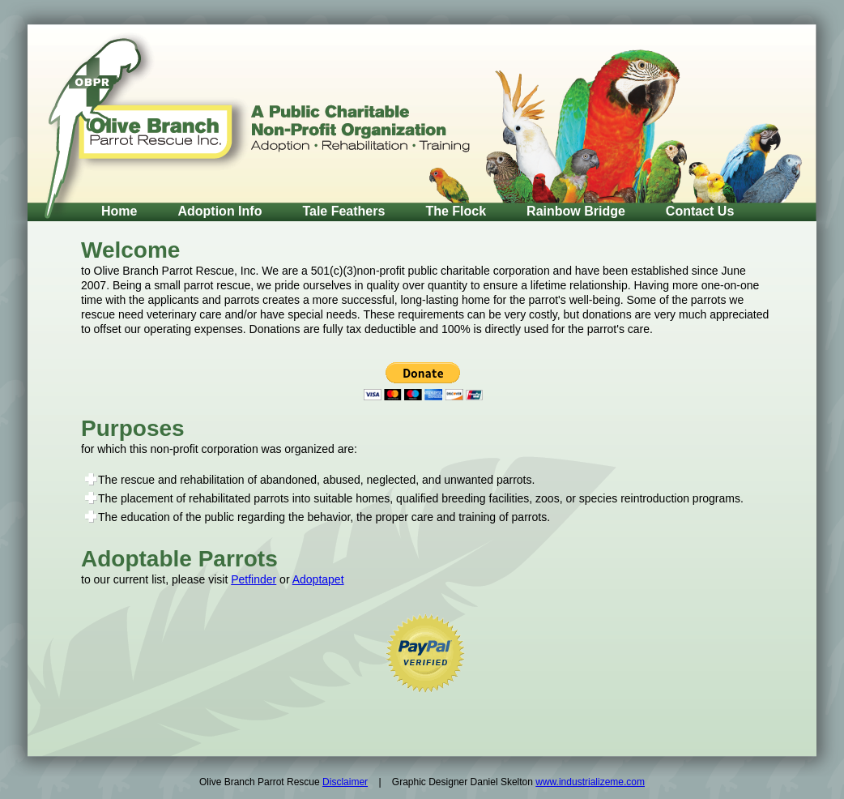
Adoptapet (318, 579)
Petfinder (253, 579)
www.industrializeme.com (590, 782)
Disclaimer (345, 782)
